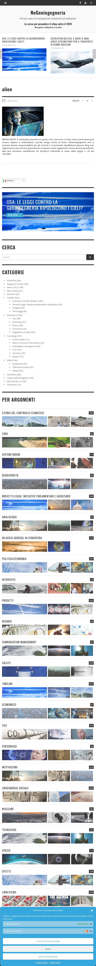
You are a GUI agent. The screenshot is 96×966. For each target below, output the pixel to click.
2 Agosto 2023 (12, 100)
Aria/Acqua (17, 322)
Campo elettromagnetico (18, 378)
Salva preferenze (48, 956)
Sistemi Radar (18, 339)
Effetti (9, 360)
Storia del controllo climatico (25, 301)
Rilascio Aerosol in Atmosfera (25, 343)
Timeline (11, 297)
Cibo (14, 318)
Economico (17, 328)
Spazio (15, 356)
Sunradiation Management (24, 346)
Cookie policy (42, 962)
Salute (15, 370)
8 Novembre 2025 (9, 45)
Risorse (15, 325)
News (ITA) (12, 287)
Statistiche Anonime (48, 941)
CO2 (14, 349)
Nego (48, 949)
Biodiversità (17, 364)
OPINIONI (11, 280)
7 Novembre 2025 (57, 48)
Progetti (16, 307)
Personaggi (17, 311)
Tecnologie (12, 336)
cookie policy (55, 962)
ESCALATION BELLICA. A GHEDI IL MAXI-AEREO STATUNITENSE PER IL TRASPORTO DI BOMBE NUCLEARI (72, 41)
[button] (91, 910)
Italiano (8, 180)
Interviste (11, 294)
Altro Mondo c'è (14, 381)
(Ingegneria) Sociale (21, 332)
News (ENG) (12, 291)
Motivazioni (12, 315)
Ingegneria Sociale (15, 284)
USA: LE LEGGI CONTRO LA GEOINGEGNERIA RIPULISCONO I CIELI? (23, 40)
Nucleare (16, 353)
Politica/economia (20, 367)
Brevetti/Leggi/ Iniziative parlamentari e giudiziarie (34, 304)
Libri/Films (11, 374)
